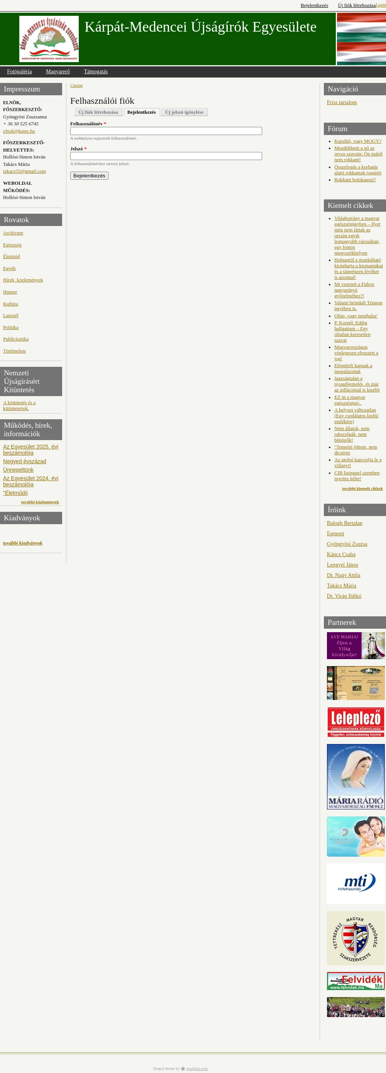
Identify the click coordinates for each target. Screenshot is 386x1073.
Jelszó (78, 149)
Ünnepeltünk (18, 470)
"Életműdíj (15, 493)
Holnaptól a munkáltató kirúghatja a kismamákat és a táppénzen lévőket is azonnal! (358, 268)
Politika (11, 327)
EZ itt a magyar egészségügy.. (349, 400)
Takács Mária (341, 585)
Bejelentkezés (314, 5)
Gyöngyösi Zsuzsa (347, 544)
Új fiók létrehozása (357, 5)
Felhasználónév (88, 124)
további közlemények (40, 501)
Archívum (13, 233)
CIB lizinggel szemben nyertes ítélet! (356, 475)
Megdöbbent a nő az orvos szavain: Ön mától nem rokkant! (358, 153)
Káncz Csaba (341, 554)
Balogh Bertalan (344, 523)
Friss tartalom (342, 102)
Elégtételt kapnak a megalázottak (353, 368)
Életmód (11, 256)
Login (381, 5)
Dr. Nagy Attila (343, 575)
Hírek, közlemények (23, 280)
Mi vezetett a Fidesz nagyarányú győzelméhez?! (354, 290)
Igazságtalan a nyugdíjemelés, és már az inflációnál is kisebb (357, 384)
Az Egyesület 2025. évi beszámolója (30, 450)
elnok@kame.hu (19, 131)
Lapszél (11, 315)
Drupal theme (164, 1068)
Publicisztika (16, 339)
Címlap (76, 85)
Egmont (335, 533)
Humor (10, 292)
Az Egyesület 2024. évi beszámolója (30, 481)
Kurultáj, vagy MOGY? (357, 141)
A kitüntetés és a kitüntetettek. (19, 405)
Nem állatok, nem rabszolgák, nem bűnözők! (351, 434)
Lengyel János (342, 565)
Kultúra (10, 304)
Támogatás (96, 71)
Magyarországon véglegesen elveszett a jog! (356, 352)
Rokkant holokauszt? (355, 179)
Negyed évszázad (24, 461)
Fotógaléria (19, 71)
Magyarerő (58, 71)
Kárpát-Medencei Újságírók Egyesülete (201, 27)
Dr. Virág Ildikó (344, 596)
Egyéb (9, 268)
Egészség (12, 245)
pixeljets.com (197, 1068)
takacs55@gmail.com (24, 171)
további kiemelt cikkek (362, 488)
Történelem (14, 351)
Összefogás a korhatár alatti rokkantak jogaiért (357, 169)
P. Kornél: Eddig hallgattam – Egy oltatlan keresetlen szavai (352, 331)
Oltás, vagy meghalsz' (356, 316)
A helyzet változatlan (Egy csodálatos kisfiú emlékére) (356, 415)
